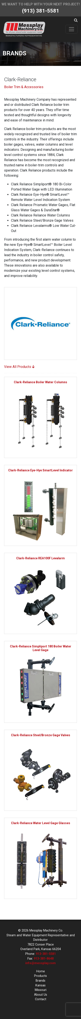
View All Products (19, 367)
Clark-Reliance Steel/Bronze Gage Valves (40, 735)
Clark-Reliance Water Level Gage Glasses (40, 823)
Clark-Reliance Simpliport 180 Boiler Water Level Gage (40, 648)
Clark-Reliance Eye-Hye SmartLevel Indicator (40, 470)
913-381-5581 (46, 954)
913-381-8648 (44, 958)
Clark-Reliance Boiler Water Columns (40, 382)
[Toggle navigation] (71, 29)
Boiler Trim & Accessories (23, 87)
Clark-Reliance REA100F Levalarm (40, 558)
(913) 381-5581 (40, 11)
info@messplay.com (40, 963)
